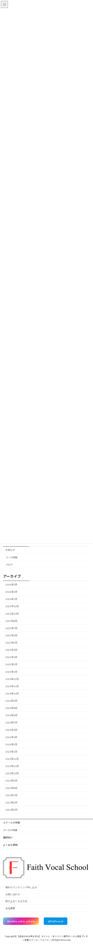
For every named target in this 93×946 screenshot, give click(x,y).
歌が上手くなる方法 (16, 901)
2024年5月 (11, 722)
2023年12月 (12, 758)
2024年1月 (11, 751)
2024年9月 (11, 700)
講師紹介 (8, 837)
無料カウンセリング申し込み (21, 887)
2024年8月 (11, 708)
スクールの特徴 (11, 822)
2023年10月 (12, 773)
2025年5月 (11, 642)
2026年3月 (11, 584)
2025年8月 (11, 620)
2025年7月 (11, 628)
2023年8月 (11, 787)
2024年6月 (11, 715)
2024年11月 (12, 686)
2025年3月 (11, 657)
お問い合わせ (12, 894)
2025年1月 (11, 671)
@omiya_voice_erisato (21, 921)
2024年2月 (11, 744)
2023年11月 (12, 766)
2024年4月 (11, 729)
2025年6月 (11, 635)
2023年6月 (11, 802)
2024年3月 (11, 737)
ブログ (9, 564)
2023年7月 (11, 795)
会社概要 (10, 908)
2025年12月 (12, 606)
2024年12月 (12, 679)
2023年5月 (11, 809)
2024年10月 (12, 693)
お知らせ (10, 550)
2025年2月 (11, 664)
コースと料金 (10, 830)
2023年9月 (11, 780)
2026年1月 (11, 599)
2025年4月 (11, 649)
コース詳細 (11, 557)
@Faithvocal (55, 921)
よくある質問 (10, 844)
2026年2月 (11, 591)
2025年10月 (12, 613)
